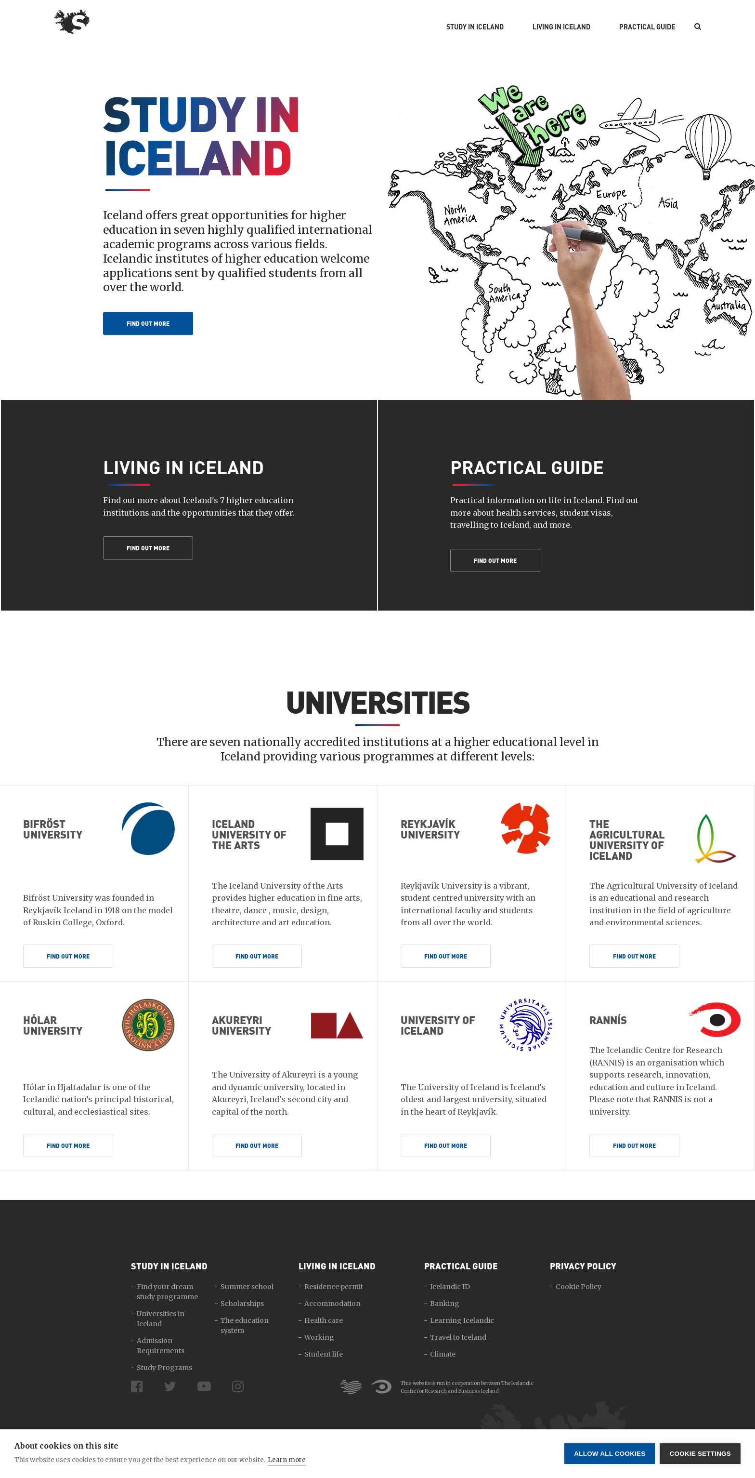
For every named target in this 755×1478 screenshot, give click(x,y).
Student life (323, 1354)
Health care (323, 1320)
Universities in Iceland (160, 1318)
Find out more (148, 323)
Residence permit (333, 1286)
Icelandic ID (450, 1286)
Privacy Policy (583, 1266)
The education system (245, 1325)
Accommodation (332, 1303)
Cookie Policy (578, 1286)
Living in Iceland (561, 27)
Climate (443, 1354)
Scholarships (242, 1303)
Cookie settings (700, 1453)
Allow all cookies (609, 1453)
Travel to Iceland (458, 1337)
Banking (444, 1303)
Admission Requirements (160, 1345)
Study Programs (164, 1367)
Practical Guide (647, 27)
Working (319, 1337)
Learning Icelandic (462, 1320)
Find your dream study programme (167, 1291)
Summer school (247, 1286)
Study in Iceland (475, 27)
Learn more (287, 1460)
